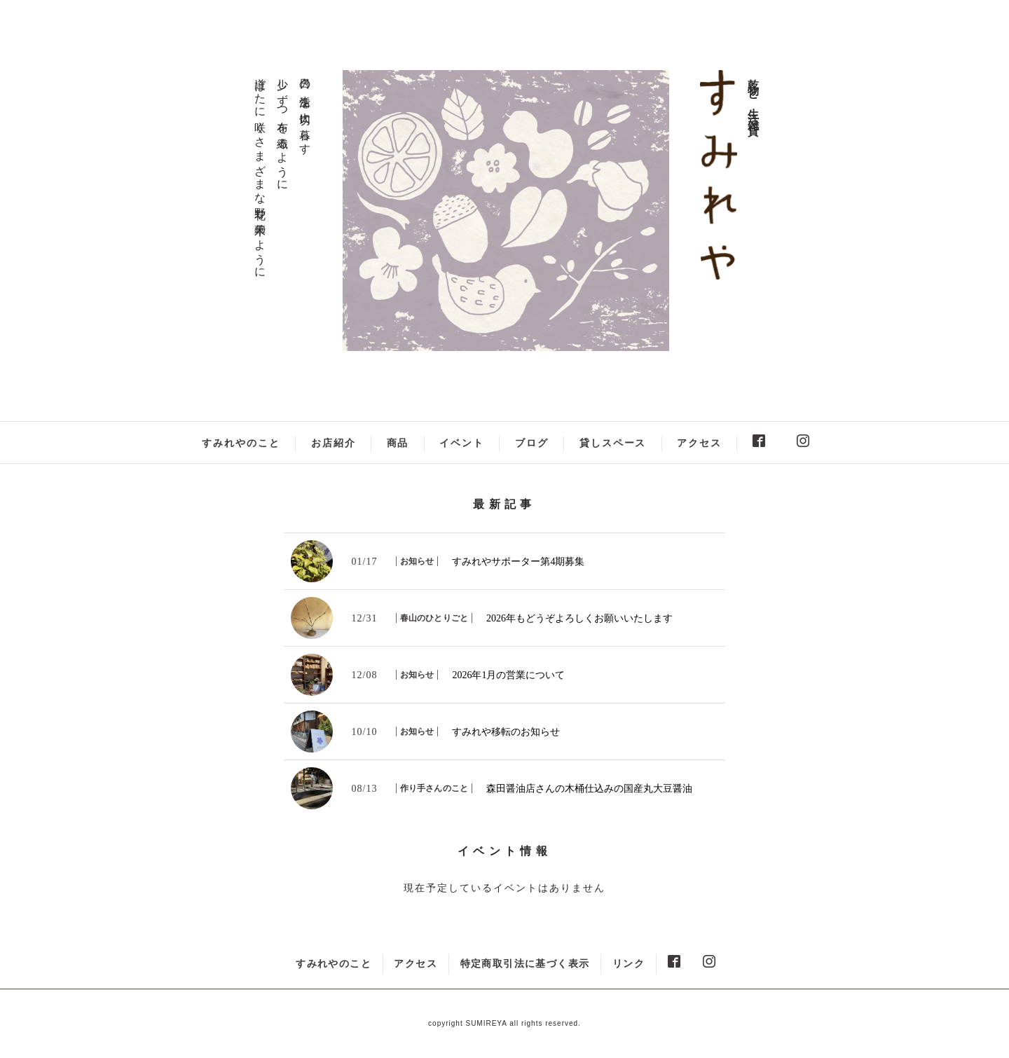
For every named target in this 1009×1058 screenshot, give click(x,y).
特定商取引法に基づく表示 (525, 964)
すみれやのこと (241, 443)
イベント (461, 443)
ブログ (532, 443)
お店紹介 (333, 443)
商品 (398, 443)
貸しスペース (613, 443)
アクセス (699, 443)
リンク (628, 964)
